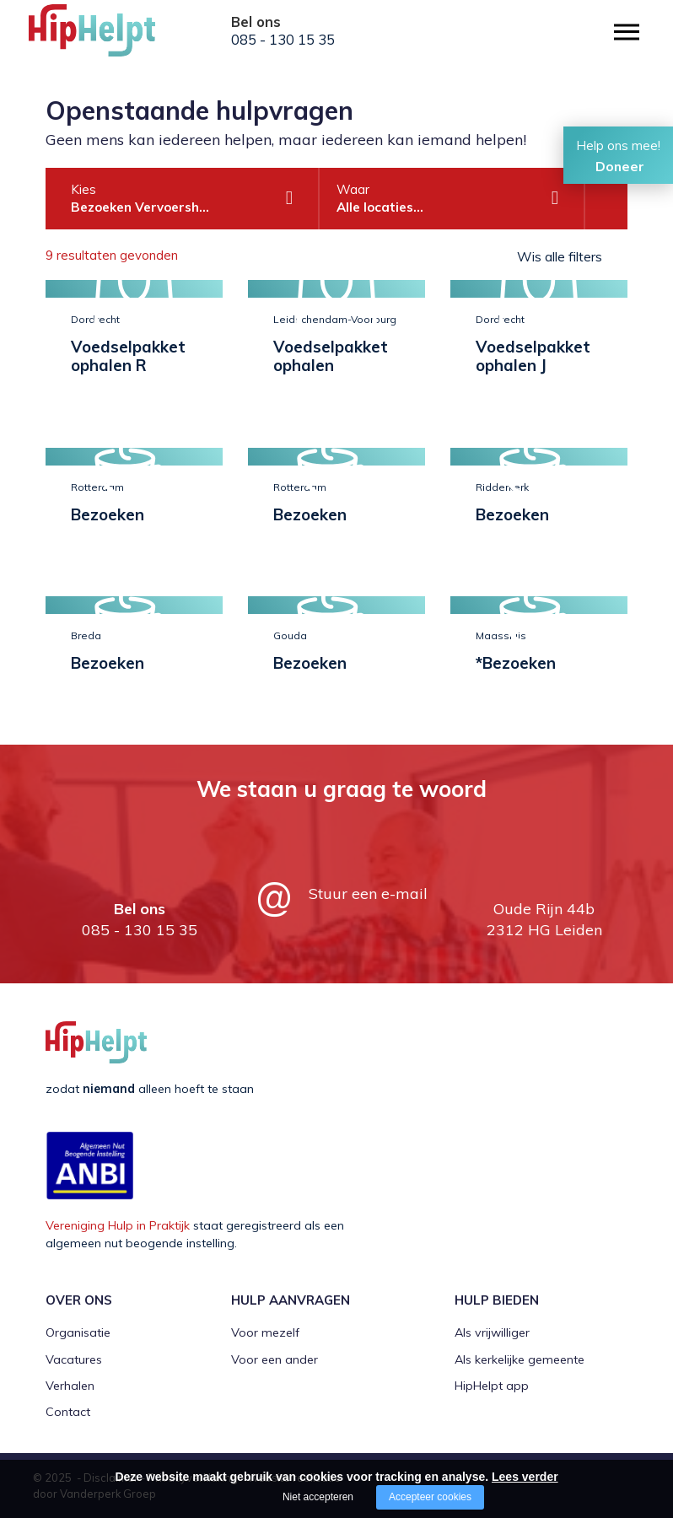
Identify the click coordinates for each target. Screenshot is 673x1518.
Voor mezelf (265, 1332)
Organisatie (78, 1332)
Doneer (619, 166)
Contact (68, 1411)
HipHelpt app (492, 1385)
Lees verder (525, 1476)
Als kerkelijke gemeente (519, 1359)
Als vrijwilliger (492, 1332)
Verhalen (70, 1385)
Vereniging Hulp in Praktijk (118, 1225)
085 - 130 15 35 (283, 39)
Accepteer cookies (430, 1497)
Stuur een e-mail (368, 893)
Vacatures (74, 1359)
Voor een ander (274, 1359)
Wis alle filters (559, 256)
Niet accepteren (318, 1497)
